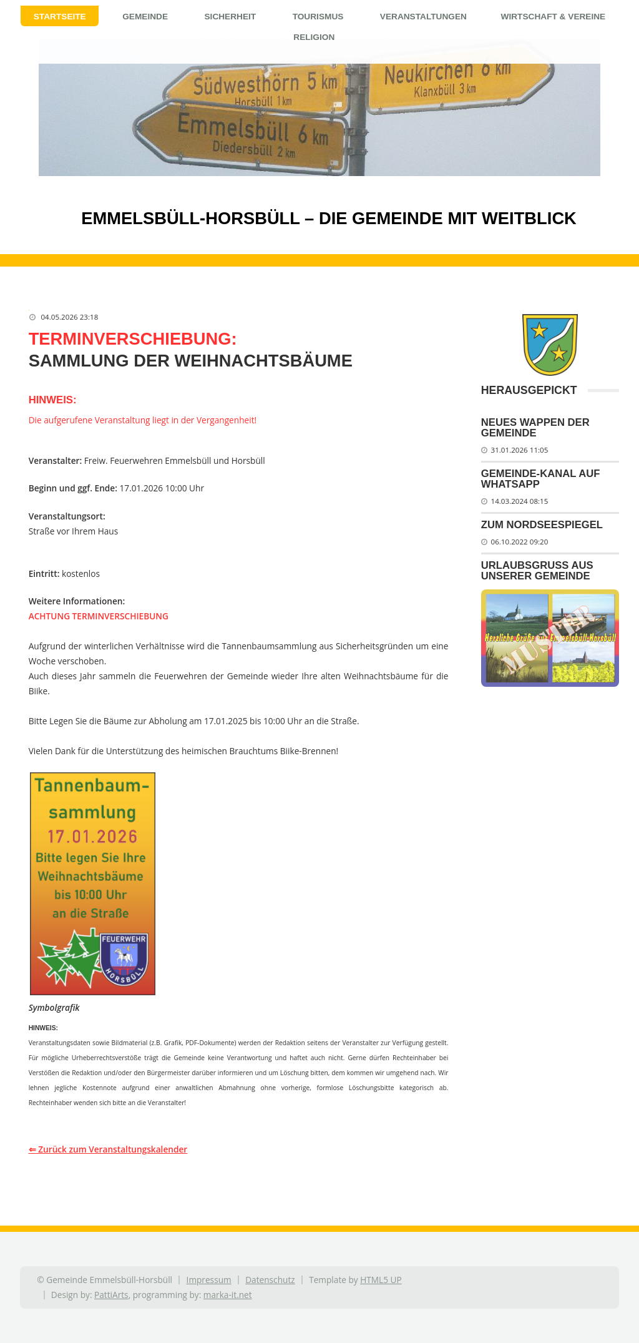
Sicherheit (230, 16)
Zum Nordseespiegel (542, 525)
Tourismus (318, 16)
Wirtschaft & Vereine (553, 16)
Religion (313, 37)
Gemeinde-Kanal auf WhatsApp (540, 479)
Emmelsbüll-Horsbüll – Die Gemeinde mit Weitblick (308, 218)
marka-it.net (227, 1295)
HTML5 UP (381, 1280)
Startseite (60, 16)
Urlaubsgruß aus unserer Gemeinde (537, 570)
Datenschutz (270, 1280)
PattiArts (111, 1295)
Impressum (209, 1280)
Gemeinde (145, 16)
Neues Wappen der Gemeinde (535, 427)
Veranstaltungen (423, 16)
